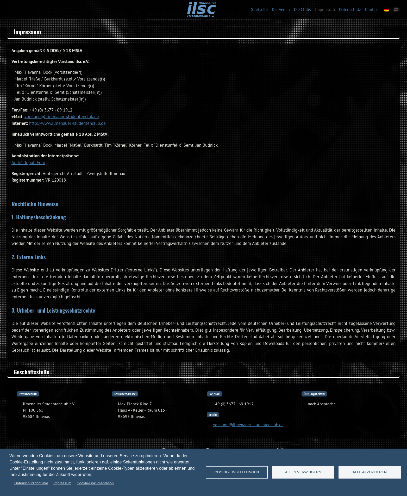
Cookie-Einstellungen (237, 472)
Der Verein (281, 9)
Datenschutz (350, 9)
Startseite (259, 9)
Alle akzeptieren (370, 472)
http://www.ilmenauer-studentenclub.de (67, 123)
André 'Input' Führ (28, 162)
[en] (396, 10)
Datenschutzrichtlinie (31, 483)
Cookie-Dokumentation (95, 483)
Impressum (325, 9)
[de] (386, 10)
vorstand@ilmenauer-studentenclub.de (61, 116)
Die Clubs (302, 9)
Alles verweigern (303, 472)
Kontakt (372, 9)
